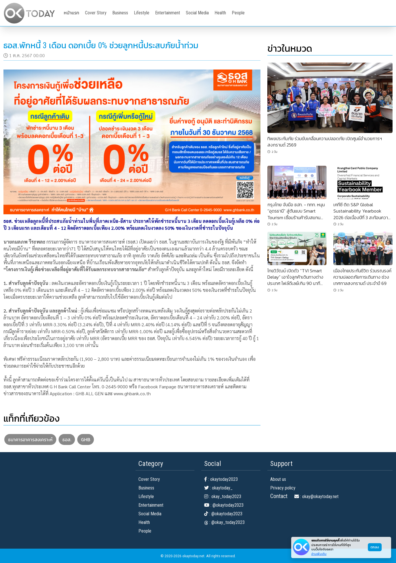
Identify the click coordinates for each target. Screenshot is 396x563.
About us (278, 479)
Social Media (197, 13)
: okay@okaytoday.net (316, 496)
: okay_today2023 (222, 496)
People (238, 13)
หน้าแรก (71, 13)
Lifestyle (141, 13)
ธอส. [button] (66, 439)
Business (120, 13)
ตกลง (374, 547)
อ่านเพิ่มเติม (319, 554)
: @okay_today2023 (224, 522)
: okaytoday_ (218, 488)
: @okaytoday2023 (224, 505)
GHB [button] (85, 439)
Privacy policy (282, 488)
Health (220, 13)
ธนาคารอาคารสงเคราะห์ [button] (30, 439)
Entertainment (167, 13)
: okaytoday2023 (221, 479)
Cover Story (96, 13)
